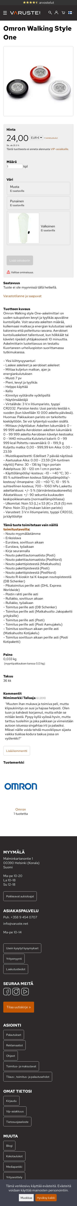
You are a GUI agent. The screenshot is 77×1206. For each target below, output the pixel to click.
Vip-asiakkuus (15, 1111)
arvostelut (38, 2)
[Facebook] (7, 992)
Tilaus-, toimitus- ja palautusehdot (27, 1077)
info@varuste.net (15, 923)
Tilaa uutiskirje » (19, 1007)
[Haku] (50, 13)
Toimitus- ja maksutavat (21, 1066)
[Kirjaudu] (56, 12)
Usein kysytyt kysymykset (22, 948)
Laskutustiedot (15, 969)
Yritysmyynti (14, 959)
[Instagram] (16, 992)
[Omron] (20, 795)
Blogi (9, 1146)
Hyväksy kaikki (46, 1198)
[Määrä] (15, 166)
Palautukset (13, 1035)
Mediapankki (14, 1167)
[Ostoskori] (63, 12)
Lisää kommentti (16, 751)
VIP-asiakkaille (59, 149)
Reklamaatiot (14, 1045)
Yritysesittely (14, 1177)
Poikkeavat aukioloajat (20, 896)
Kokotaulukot (14, 1156)
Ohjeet (10, 1056)
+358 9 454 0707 (24, 917)
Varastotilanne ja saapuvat (22, 296)
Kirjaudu (11, 1101)
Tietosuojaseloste (17, 1122)
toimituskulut (51, 138)
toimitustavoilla (16, 529)
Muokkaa (26, 1198)
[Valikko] (5, 13)
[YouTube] (25, 992)
